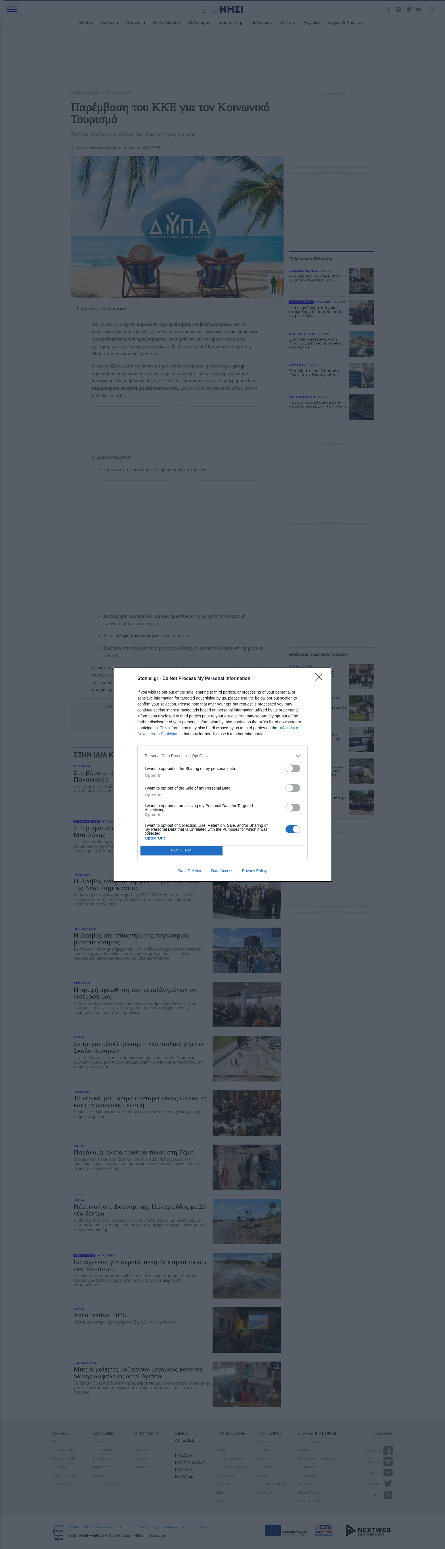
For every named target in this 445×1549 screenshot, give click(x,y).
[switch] (293, 768)
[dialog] (222, 775)
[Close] (320, 678)
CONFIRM (181, 850)
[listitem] (222, 756)
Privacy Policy (254, 871)
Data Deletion (190, 871)
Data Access (222, 871)
